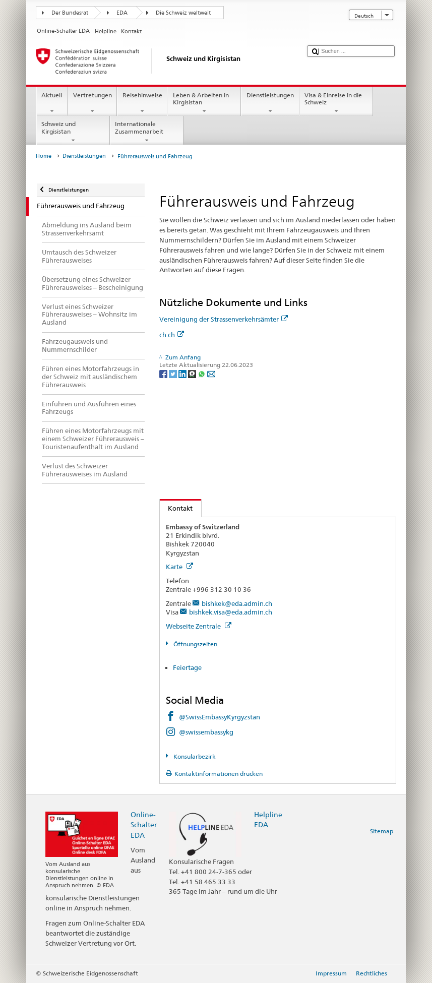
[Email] (211, 373)
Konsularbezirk (194, 756)
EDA (122, 13)
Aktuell (52, 103)
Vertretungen (92, 103)
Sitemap (381, 831)
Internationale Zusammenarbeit (146, 132)
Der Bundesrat (69, 13)
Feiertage (187, 667)
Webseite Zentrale (198, 626)
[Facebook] (164, 373)
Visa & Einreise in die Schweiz (336, 103)
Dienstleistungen (269, 103)
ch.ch (171, 335)
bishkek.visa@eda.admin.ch (230, 612)
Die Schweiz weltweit (183, 13)
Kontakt (176, 508)
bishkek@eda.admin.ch (237, 603)
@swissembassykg (206, 732)
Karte (179, 567)
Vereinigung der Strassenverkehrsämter (223, 319)
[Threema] (193, 373)
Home (43, 156)
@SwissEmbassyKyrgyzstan (219, 717)
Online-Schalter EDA (144, 824)
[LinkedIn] (183, 373)
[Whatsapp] (202, 373)
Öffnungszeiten (194, 644)
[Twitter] (173, 373)
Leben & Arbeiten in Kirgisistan (204, 103)
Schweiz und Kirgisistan (73, 132)
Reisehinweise (142, 103)
